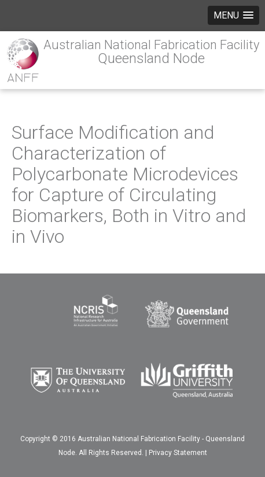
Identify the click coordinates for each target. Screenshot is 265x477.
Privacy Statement (178, 453)
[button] (233, 15)
